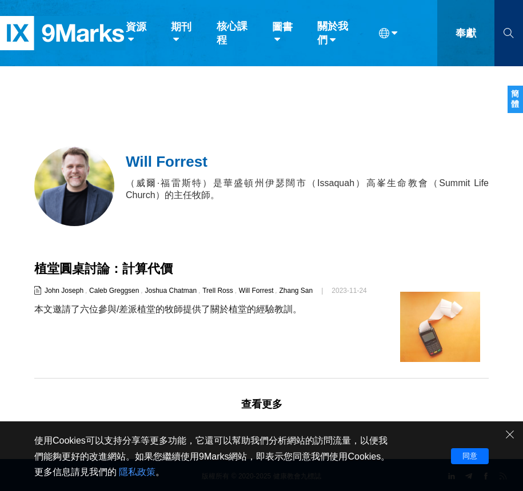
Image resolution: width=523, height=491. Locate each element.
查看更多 (261, 404)
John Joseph (64, 291)
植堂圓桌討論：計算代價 (103, 268)
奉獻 (466, 33)
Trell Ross (217, 291)
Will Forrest (256, 291)
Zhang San (296, 291)
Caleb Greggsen (114, 291)
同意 (469, 456)
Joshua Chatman (171, 291)
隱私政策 (137, 472)
